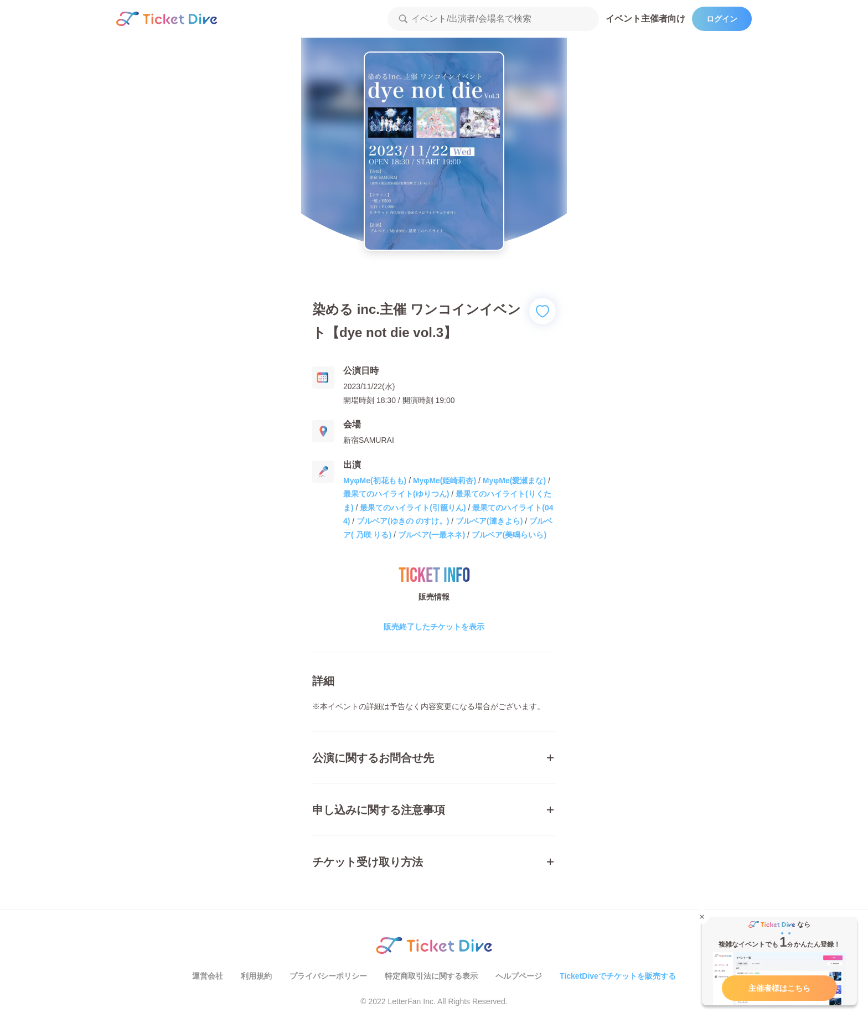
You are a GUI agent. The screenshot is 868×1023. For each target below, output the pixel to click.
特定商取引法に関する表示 (431, 976)
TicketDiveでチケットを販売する (618, 976)
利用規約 (256, 976)
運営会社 (207, 976)
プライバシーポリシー (328, 976)
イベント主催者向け (645, 18)
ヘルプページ (518, 976)
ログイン (721, 18)
